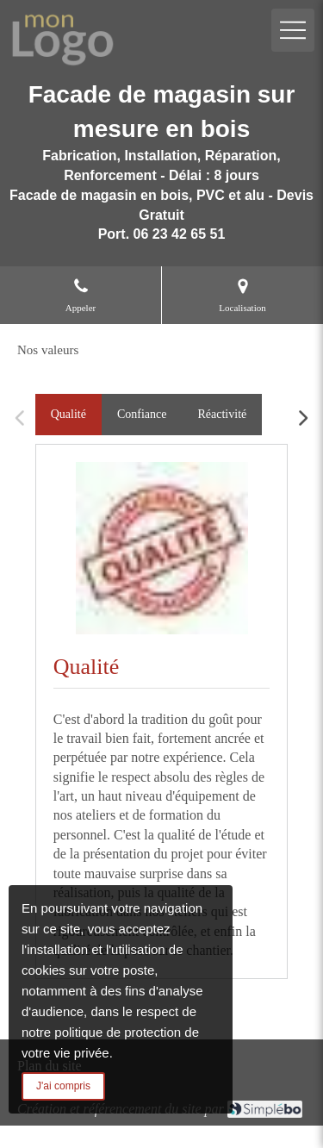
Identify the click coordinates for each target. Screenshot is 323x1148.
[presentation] (68, 414)
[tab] (68, 414)
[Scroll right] (302, 418)
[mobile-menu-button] (292, 30)
